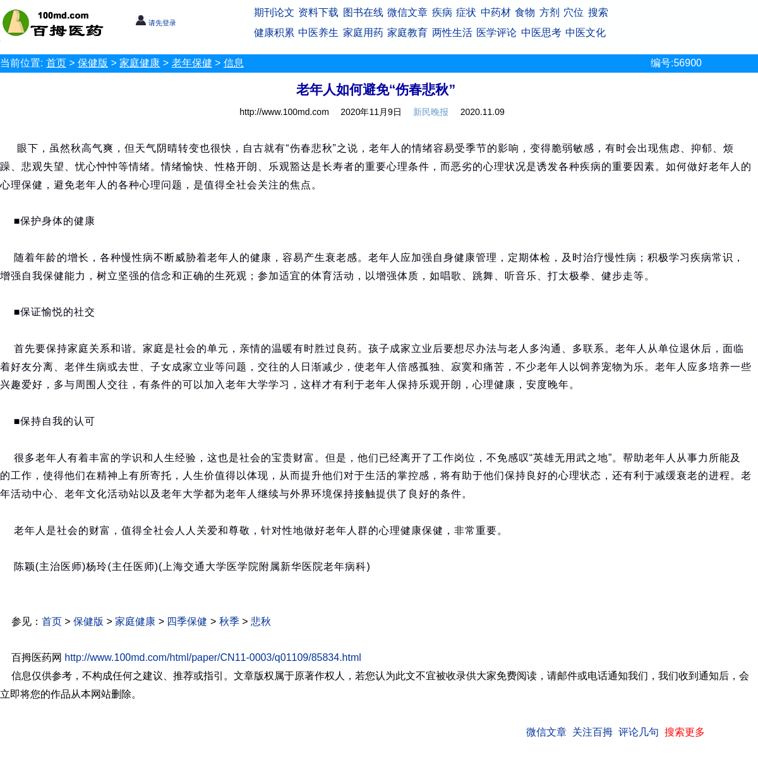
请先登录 (156, 23)
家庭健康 (139, 62)
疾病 (442, 12)
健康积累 (274, 32)
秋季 (229, 621)
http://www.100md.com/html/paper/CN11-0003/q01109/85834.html (212, 657)
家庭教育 (407, 32)
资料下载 (318, 12)
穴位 (573, 12)
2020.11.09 (482, 112)
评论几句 (638, 732)
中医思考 (541, 32)
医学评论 (496, 32)
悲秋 (261, 621)
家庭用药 (363, 32)
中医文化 (585, 32)
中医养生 (318, 32)
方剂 (549, 12)
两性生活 (452, 32)
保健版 (93, 62)
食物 (525, 12)
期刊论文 (274, 12)
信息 (234, 62)
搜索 (598, 12)
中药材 (496, 12)
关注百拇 (592, 732)
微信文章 (407, 12)
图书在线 (363, 12)
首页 (56, 62)
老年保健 (192, 62)
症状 (466, 12)
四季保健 (187, 621)
